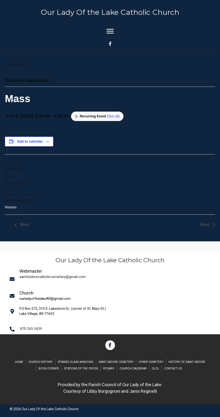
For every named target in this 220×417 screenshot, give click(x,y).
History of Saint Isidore (187, 362)
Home (19, 362)
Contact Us (173, 368)
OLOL (155, 368)
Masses (10, 207)
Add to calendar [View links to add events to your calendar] (30, 141)
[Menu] (110, 31)
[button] (110, 345)
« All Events (16, 65)
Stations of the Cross (81, 368)
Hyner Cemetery (151, 362)
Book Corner (49, 368)
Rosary (108, 368)
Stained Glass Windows (75, 362)
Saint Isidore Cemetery (116, 362)
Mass (24, 224)
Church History (40, 362)
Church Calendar (133, 368)
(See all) (113, 116)
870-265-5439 (31, 329)
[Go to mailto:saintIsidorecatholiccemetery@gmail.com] (112, 279)
